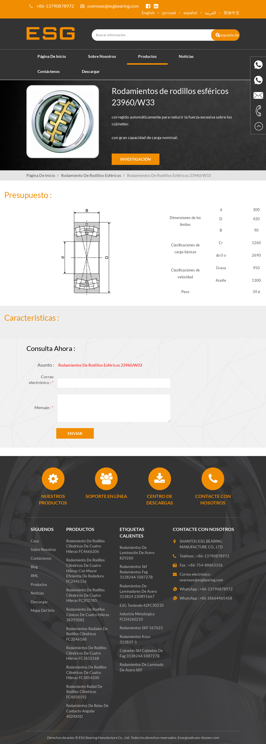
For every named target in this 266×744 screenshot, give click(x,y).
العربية (210, 12)
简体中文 (232, 12)
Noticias (186, 56)
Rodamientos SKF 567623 (141, 631)
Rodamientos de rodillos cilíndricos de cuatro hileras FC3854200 (86, 672)
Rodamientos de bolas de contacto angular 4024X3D (87, 710)
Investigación (135, 159)
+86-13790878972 (212, 555)
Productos (147, 56)
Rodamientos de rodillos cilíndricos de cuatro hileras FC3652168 (86, 652)
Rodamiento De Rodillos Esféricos (91, 175)
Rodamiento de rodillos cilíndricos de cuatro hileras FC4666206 (85, 545)
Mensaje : (44, 407)
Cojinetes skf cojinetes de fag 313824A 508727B (141, 656)
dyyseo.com (210, 737)
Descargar (91, 71)
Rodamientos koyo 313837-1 (135, 642)
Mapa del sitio (43, 610)
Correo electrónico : (41, 379)
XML (34, 575)
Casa (35, 540)
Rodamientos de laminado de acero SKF (141, 670)
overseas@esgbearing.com (113, 6)
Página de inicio (52, 56)
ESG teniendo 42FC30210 (142, 608)
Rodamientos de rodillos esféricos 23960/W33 (100, 365)
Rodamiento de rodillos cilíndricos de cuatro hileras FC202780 (85, 594)
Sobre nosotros (102, 56)
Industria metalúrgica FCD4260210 (137, 620)
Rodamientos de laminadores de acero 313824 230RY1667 (138, 594)
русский (169, 12)
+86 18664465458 (216, 598)
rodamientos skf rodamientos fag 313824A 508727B (136, 574)
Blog (34, 567)
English (148, 12)
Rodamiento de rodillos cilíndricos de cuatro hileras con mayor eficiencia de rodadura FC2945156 (85, 570)
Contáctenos (49, 71)
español (190, 12)
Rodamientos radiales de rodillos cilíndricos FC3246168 (87, 633)
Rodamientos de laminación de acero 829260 (137, 555)
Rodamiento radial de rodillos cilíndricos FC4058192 (84, 691)
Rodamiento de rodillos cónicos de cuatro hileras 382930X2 (87, 614)
